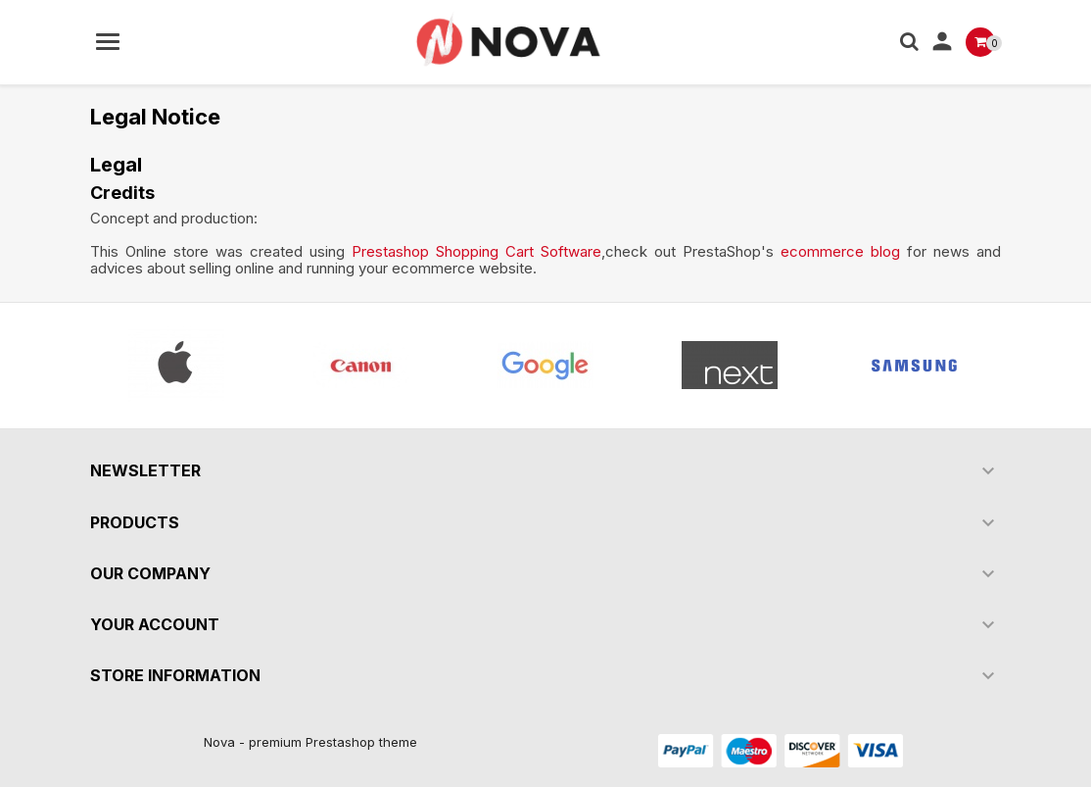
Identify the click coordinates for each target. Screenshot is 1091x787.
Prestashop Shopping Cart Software (476, 251)
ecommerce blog (840, 251)
